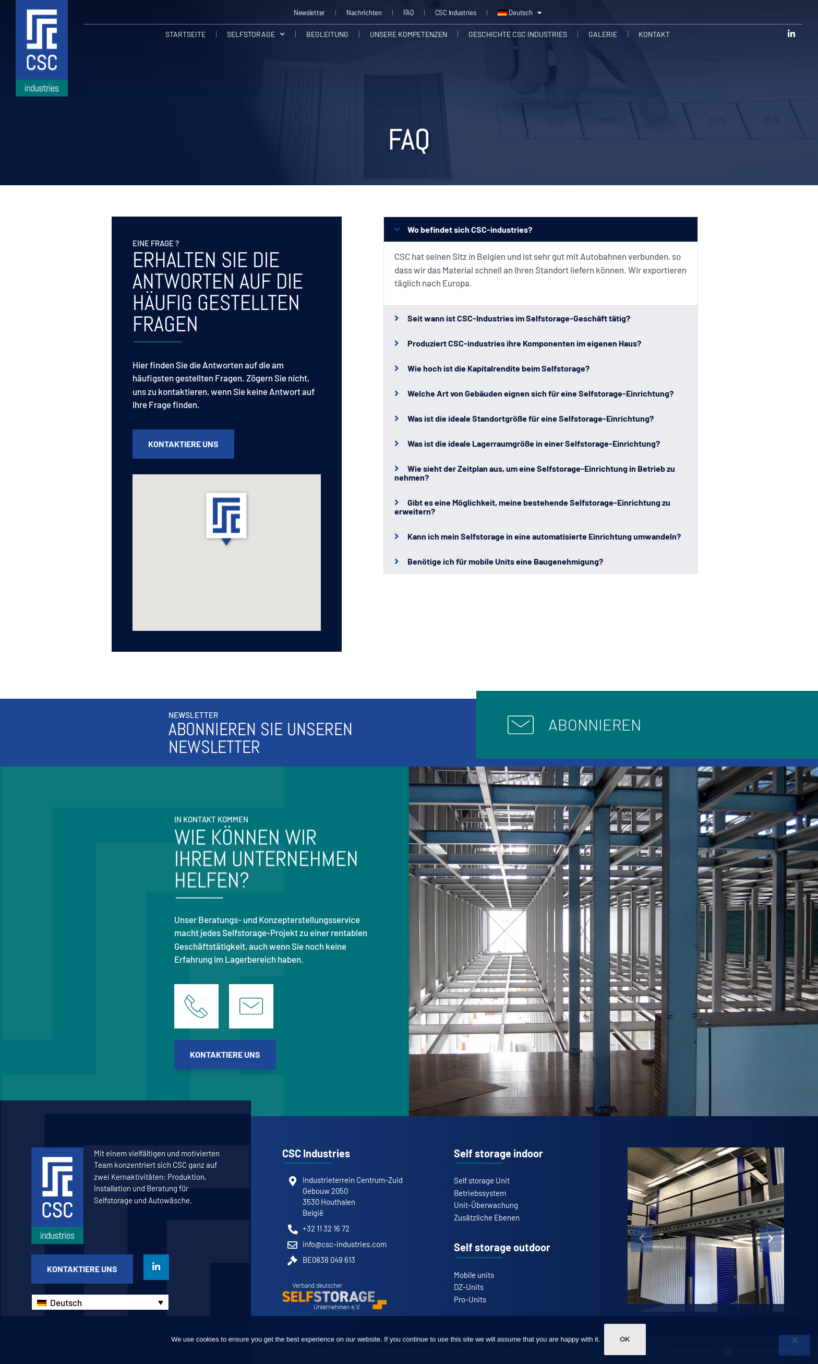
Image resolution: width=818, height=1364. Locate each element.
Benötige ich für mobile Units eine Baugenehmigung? (505, 561)
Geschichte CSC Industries (517, 33)
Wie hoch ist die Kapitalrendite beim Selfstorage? (498, 368)
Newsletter (309, 12)
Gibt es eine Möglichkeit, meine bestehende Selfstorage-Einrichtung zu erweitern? (532, 506)
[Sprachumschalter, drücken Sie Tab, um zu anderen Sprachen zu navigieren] (100, 1302)
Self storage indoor (498, 1153)
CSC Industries (455, 12)
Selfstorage (256, 34)
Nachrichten (364, 12)
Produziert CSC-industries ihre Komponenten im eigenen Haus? (524, 343)
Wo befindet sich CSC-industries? (469, 229)
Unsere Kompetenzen (408, 33)
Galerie (602, 33)
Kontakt (654, 33)
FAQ (408, 12)
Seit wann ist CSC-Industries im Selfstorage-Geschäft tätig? (518, 318)
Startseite (185, 33)
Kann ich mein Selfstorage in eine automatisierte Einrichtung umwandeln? (544, 536)
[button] (226, 521)
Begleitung (327, 33)
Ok (626, 1341)
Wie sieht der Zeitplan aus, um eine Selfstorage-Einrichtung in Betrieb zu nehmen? (535, 472)
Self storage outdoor (502, 1247)
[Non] (794, 1345)
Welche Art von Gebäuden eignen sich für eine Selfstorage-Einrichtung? (540, 393)
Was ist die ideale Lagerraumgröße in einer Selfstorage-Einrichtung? (533, 443)
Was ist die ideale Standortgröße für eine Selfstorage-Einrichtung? (530, 418)
